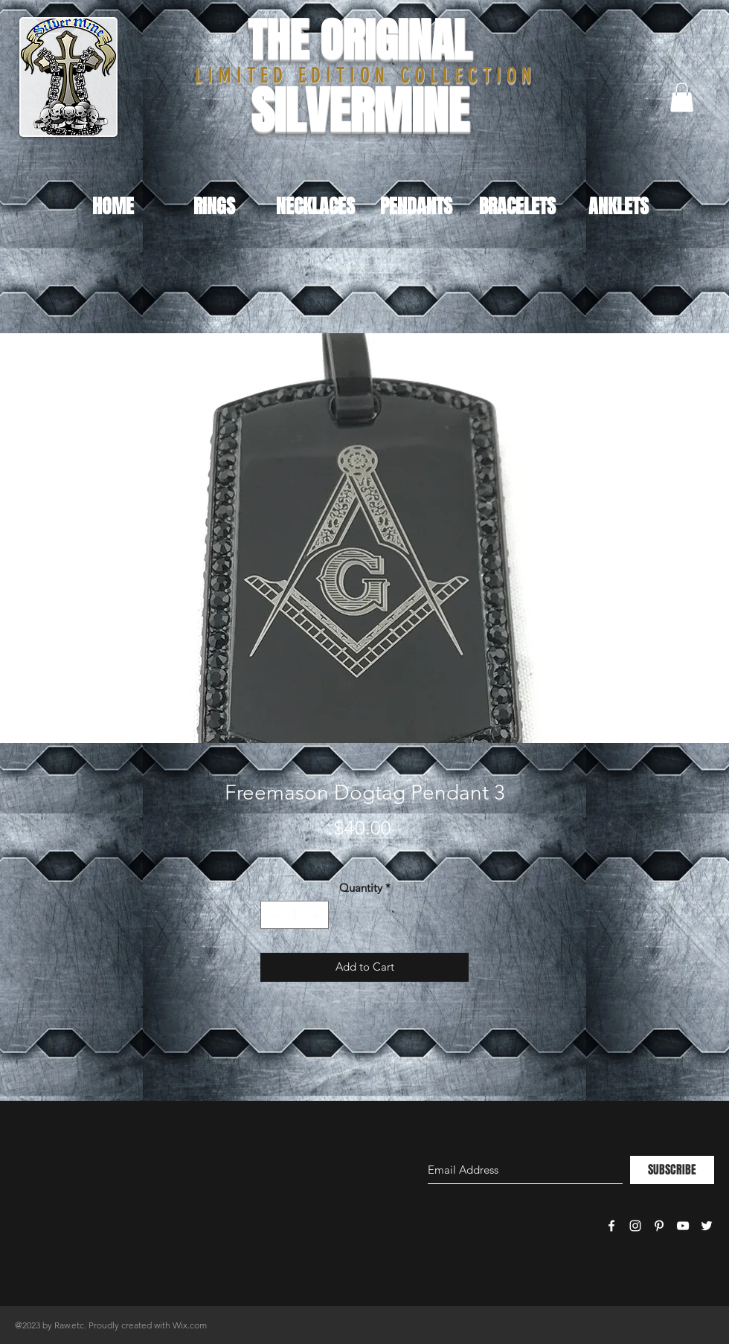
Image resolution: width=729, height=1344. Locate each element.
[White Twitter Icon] (706, 1225)
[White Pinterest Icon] (659, 1225)
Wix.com (190, 1325)
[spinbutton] (295, 915)
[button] (681, 97)
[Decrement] (273, 915)
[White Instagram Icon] (635, 1225)
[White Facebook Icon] (611, 1225)
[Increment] (317, 915)
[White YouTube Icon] (682, 1225)
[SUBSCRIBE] (672, 1170)
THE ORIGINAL (360, 40)
